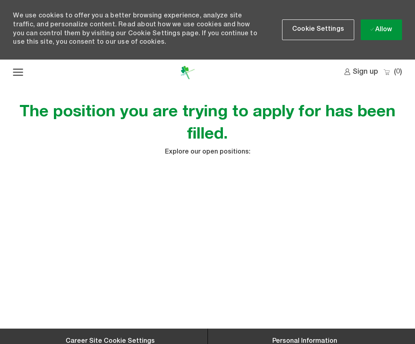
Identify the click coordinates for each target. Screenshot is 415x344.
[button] (318, 29)
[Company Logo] (187, 72)
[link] (361, 72)
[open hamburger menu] (18, 72)
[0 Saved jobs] (392, 72)
